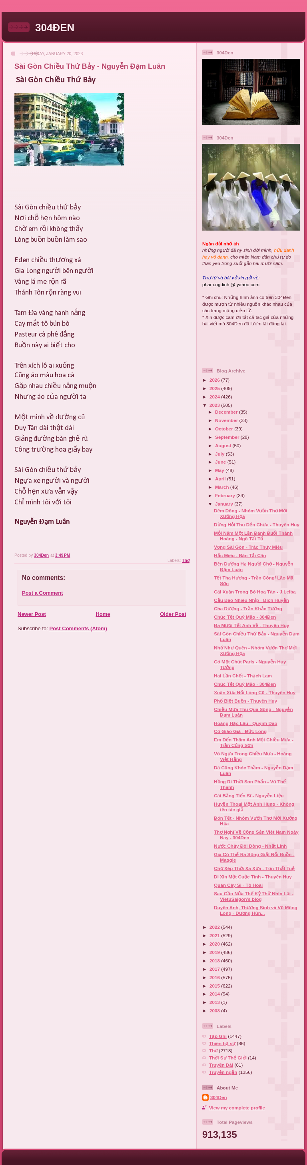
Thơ (185, 560)
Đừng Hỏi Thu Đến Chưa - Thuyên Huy (256, 524)
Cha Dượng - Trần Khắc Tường (248, 608)
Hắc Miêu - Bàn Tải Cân (240, 555)
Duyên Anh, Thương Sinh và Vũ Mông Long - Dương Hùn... (255, 910)
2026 (215, 379)
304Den (218, 1097)
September (228, 437)
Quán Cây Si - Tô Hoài (238, 885)
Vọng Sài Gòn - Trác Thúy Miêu (248, 547)
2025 (215, 388)
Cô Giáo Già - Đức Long (240, 731)
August (224, 445)
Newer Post (32, 614)
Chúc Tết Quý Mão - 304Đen (245, 616)
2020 (215, 943)
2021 (215, 935)
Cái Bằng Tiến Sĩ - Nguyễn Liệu (249, 795)
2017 (215, 969)
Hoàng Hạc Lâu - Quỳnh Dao (245, 723)
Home (103, 614)
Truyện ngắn (223, 1072)
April (221, 478)
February (225, 495)
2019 (215, 952)
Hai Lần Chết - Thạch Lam (243, 675)
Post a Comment (42, 593)
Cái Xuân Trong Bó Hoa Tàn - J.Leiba (255, 591)
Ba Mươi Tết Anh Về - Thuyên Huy (251, 625)
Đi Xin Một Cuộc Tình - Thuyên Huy (253, 876)
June (221, 461)
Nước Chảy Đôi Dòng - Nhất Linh (250, 845)
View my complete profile (237, 1107)
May (220, 470)
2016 (215, 977)
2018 (215, 960)
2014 (215, 993)
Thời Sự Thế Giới (228, 1057)
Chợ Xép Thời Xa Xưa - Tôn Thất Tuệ (254, 868)
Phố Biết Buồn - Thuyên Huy (245, 700)
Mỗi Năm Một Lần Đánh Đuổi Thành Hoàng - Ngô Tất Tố (253, 535)
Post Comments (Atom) (78, 628)
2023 (215, 405)
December (227, 411)
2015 (215, 985)
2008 (215, 1010)
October (224, 428)
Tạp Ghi (218, 1036)
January (224, 503)
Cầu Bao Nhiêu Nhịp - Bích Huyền (251, 600)
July (220, 453)
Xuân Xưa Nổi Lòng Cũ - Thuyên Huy (254, 692)
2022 (215, 927)
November (227, 420)
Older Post (173, 614)
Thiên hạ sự (222, 1043)
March (222, 487)
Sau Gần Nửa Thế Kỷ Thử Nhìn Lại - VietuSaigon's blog (253, 896)
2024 (215, 396)
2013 (215, 1002)
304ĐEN (54, 28)
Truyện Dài (221, 1064)
